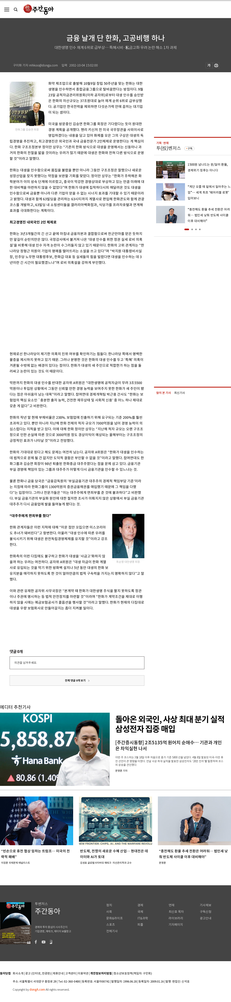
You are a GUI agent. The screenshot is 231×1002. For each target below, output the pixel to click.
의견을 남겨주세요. (25, 663)
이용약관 (83, 973)
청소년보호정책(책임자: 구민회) (133, 973)
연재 (171, 905)
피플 (140, 924)
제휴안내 (58, 973)
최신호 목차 (176, 912)
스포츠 (110, 924)
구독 (189, 148)
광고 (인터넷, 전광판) (38, 973)
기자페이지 (176, 924)
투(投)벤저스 (168, 148)
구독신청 (205, 912)
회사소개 (18, 973)
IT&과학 (142, 918)
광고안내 (205, 918)
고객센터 (70, 973)
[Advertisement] (36, 307)
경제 (140, 905)
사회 (109, 912)
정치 (109, 905)
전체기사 (112, 931)
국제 (140, 912)
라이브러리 (176, 918)
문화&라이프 (114, 918)
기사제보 (205, 905)
